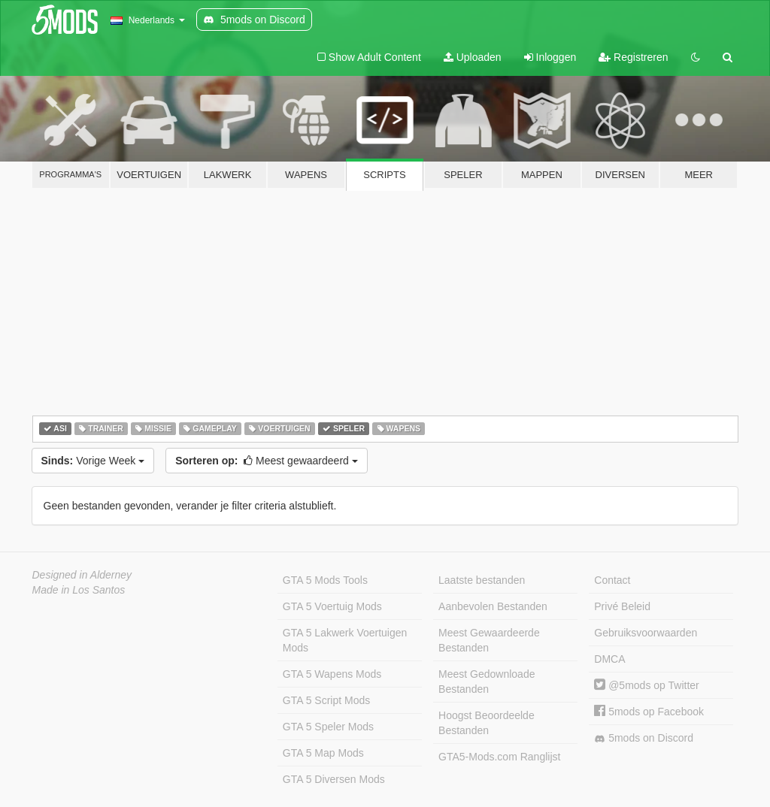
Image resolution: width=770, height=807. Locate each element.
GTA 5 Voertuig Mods (332, 606)
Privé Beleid (622, 606)
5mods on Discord (643, 738)
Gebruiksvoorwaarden (645, 633)
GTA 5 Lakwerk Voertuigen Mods (345, 640)
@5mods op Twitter (646, 685)
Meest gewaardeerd (266, 461)
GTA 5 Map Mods (323, 753)
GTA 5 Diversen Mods (334, 779)
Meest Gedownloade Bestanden (486, 681)
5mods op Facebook (649, 711)
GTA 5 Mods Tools (325, 580)
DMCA (609, 659)
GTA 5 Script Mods (326, 700)
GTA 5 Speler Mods (328, 727)
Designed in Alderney (82, 575)
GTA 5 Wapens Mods (332, 674)
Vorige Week (93, 461)
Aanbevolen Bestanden (492, 606)
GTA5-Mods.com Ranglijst (499, 757)
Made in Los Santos (79, 590)
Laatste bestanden (481, 580)
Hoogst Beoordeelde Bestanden (486, 722)
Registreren (633, 57)
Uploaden (473, 57)
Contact (612, 580)
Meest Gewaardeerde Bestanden (489, 640)
